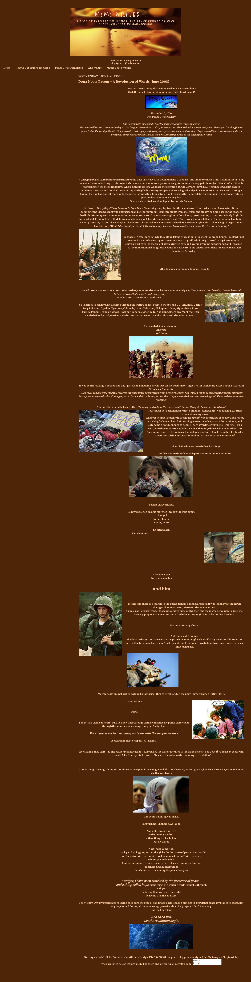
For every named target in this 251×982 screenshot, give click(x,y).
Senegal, (137, 312)
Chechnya (175, 312)
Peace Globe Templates (69, 67)
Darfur (197, 304)
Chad (106, 315)
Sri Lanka (187, 304)
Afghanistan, (184, 308)
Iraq (85, 308)
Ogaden (105, 308)
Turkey (86, 312)
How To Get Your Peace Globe (33, 67)
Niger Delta (149, 312)
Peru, (195, 308)
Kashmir (125, 312)
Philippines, (162, 308)
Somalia (114, 312)
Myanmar (116, 308)
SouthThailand (93, 315)
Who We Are (95, 67)
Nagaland (162, 312)
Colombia (128, 308)
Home (7, 67)
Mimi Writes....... (125, 15)
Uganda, (104, 312)
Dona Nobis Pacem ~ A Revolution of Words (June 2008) (123, 81)
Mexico (114, 315)
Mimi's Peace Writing (119, 67)
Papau (95, 312)
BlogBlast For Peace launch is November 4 (171, 88)
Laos (172, 308)
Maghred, (187, 312)
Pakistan (94, 308)
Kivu (196, 312)
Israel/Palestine (144, 308)
